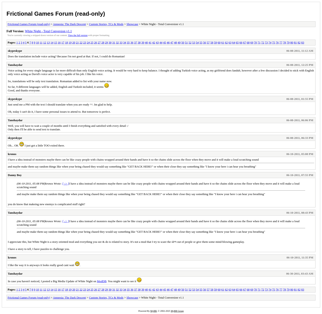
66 (240, 42)
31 (113, 42)
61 (222, 42)
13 (48, 42)
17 (62, 42)
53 (193, 42)
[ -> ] (65, 183)
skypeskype (15, 50)
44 (160, 42)
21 (77, 42)
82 (299, 42)
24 (88, 42)
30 (110, 42)
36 (131, 42)
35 (128, 42)
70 (255, 42)
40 (146, 42)
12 (44, 42)
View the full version (77, 35)
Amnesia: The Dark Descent (69, 24)
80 (291, 42)
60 (219, 42)
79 (288, 42)
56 (204, 42)
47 (171, 42)
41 (149, 42)
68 (248, 42)
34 (124, 42)
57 (208, 42)
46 (168, 42)
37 (135, 42)
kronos (12, 154)
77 (280, 42)
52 (190, 42)
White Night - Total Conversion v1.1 (48, 31)
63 (230, 42)
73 (266, 42)
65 (237, 42)
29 (106, 42)
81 (295, 42)
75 (273, 42)
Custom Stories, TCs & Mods (106, 24)
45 (164, 42)
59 (215, 42)
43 (157, 42)
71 (259, 42)
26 (95, 42)
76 (277, 42)
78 (284, 42)
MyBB (153, 311)
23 (84, 42)
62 (226, 42)
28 (102, 42)
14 (52, 42)
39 (142, 42)
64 (233, 42)
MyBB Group (177, 311)
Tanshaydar (15, 65)
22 (81, 42)
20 (73, 42)
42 (153, 42)
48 (175, 42)
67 (244, 42)
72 (262, 42)
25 (91, 42)
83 (302, 42)
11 (41, 42)
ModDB (102, 281)
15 (55, 42)
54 (197, 42)
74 (270, 42)
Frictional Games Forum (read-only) (55, 13)
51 (186, 42)
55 (200, 42)
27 (99, 42)
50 (182, 42)
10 (37, 42)
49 (179, 42)
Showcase (132, 24)
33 (120, 42)
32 (117, 42)
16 (59, 42)
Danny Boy (15, 175)
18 (66, 42)
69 (251, 42)
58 (211, 42)
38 (139, 42)
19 (70, 42)
